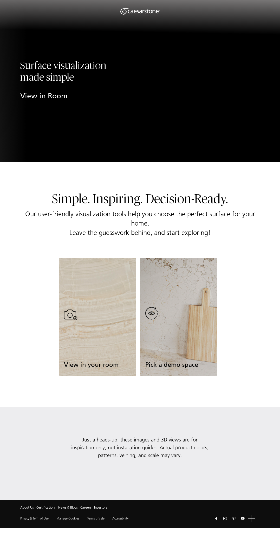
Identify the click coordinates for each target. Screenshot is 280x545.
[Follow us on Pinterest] (234, 518)
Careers (86, 507)
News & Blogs (68, 507)
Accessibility (120, 518)
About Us (27, 507)
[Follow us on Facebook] (216, 518)
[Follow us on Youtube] (243, 518)
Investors (100, 507)
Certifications (46, 507)
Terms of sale (96, 518)
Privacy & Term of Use (34, 518)
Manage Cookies (67, 518)
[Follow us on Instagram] (225, 518)
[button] (251, 518)
